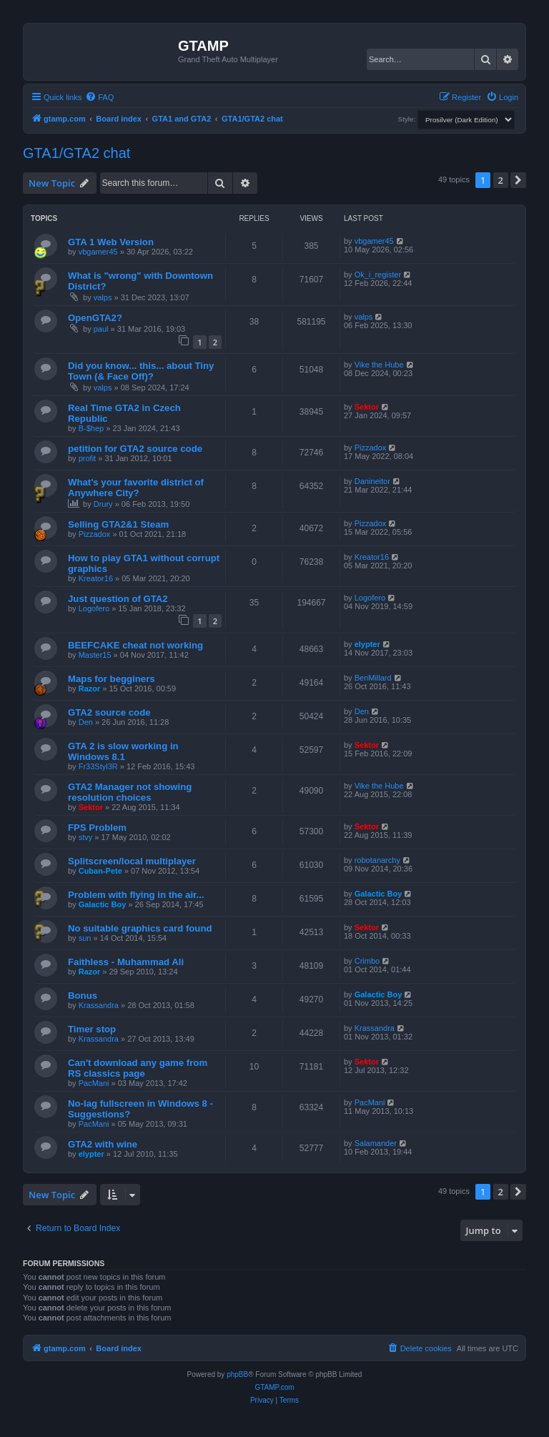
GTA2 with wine (102, 1144)
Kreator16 (96, 578)
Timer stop (92, 1029)
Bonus (82, 995)
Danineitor (372, 481)
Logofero (94, 608)
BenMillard (373, 677)
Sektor (367, 407)
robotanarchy (377, 860)
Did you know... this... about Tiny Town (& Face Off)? (141, 371)
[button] (518, 180)
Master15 (95, 655)
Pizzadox (371, 447)
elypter (367, 644)
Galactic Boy (103, 904)
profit (87, 458)
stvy (86, 837)
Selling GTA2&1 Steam (118, 524)
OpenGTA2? (95, 317)
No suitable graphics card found (140, 928)
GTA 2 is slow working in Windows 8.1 (123, 751)
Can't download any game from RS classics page (137, 1068)
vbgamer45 (98, 251)
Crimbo (367, 961)
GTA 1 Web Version (111, 242)
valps (103, 297)
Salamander (376, 1143)
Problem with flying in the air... (136, 894)
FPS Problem (97, 827)
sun (85, 938)
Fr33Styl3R (98, 766)
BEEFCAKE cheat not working (135, 645)
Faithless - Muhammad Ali (126, 962)
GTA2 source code (109, 712)
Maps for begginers (111, 678)
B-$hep (91, 428)
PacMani (94, 1083)
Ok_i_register (378, 274)
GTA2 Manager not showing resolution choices (130, 792)
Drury (103, 504)
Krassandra (99, 1005)
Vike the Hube (379, 364)
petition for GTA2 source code (135, 448)
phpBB (237, 1374)
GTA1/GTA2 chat (76, 153)
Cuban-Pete (100, 870)
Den (86, 722)
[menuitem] (99, 97)
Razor (90, 688)
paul (101, 329)
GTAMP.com (274, 1387)
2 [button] (500, 180)
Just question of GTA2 (118, 598)
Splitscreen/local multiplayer (132, 861)
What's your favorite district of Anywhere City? (136, 487)
